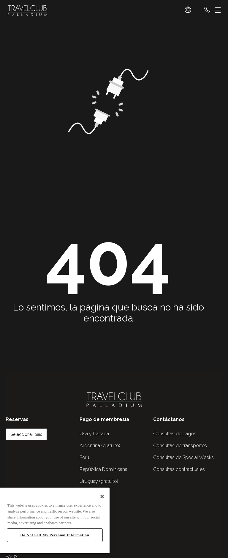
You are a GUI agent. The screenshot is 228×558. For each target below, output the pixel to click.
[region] (55, 520)
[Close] (102, 496)
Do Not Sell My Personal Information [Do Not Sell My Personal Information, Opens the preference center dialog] (54, 535)
